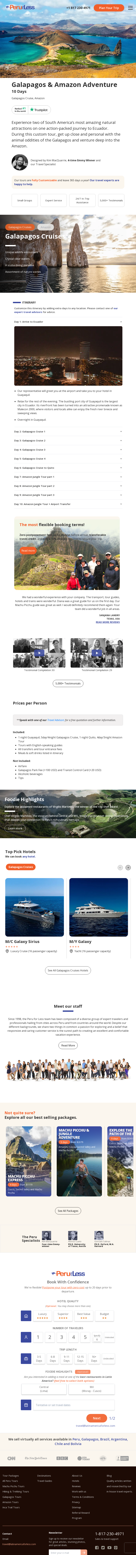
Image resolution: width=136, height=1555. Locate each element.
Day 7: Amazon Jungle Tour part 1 (68, 476)
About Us (77, 1475)
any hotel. (29, 856)
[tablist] (68, 867)
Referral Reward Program (81, 1515)
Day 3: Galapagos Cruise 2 (68, 440)
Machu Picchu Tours (13, 1486)
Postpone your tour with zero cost (63, 1287)
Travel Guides (44, 1480)
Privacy (76, 1502)
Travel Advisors (55, 720)
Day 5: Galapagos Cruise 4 (68, 458)
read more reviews (108, 622)
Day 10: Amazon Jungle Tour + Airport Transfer (68, 504)
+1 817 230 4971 (78, 8)
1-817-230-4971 (109, 1533)
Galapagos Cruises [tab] (21, 867)
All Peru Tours (10, 1480)
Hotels (75, 1480)
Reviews (76, 1486)
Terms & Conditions (83, 1496)
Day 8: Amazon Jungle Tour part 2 (68, 486)
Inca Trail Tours (11, 1507)
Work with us (79, 1491)
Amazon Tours (10, 1502)
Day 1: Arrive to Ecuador (68, 321)
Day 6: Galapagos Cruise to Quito (68, 467)
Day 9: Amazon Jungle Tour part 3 (68, 494)
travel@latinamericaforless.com (95, 1426)
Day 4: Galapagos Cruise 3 (68, 449)
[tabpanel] (68, 923)
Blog (109, 1475)
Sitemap (76, 1507)
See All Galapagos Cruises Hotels (68, 970)
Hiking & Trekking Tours (15, 1491)
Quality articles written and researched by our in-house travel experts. (120, 1486)
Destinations (44, 1475)
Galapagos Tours (11, 1496)
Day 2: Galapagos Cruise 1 (68, 431)
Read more (28, 550)
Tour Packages (10, 1475)
